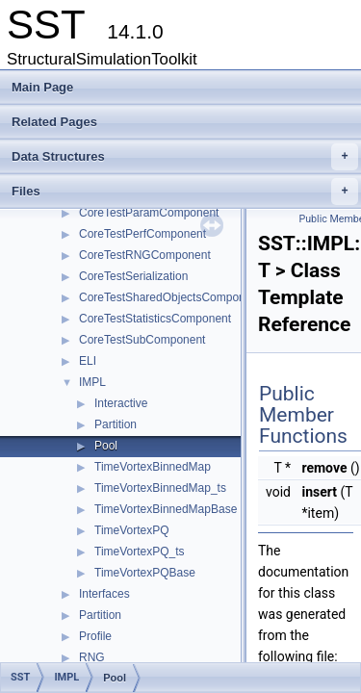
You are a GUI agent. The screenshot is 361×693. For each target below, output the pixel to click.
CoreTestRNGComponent (145, 255)
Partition (115, 424)
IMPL (92, 382)
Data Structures (185, 156)
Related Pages (54, 122)
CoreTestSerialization (133, 276)
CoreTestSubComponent (142, 339)
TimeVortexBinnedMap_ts (160, 488)
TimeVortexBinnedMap (152, 467)
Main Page (42, 87)
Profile (95, 636)
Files (185, 191)
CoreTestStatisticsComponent (155, 318)
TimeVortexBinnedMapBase (165, 509)
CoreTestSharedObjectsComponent (170, 297)
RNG (92, 657)
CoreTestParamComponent (149, 212)
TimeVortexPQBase (144, 572)
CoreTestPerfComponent (142, 234)
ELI (87, 361)
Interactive (120, 403)
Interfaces (104, 594)
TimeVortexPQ (131, 530)
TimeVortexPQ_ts (139, 551)
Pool (105, 445)
